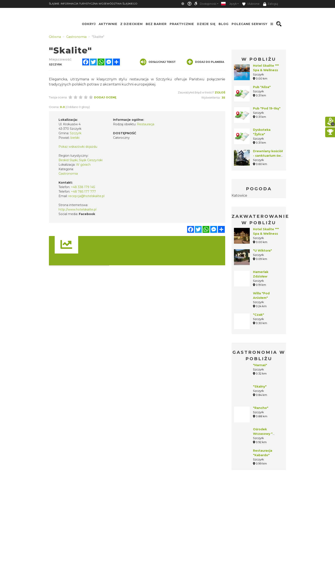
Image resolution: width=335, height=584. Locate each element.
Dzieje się (206, 24)
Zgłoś (220, 92)
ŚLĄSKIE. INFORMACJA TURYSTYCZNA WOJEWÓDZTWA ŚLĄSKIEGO (93, 3)
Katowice (239, 195)
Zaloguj (270, 4)
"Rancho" (260, 408)
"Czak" (258, 315)
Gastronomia (68, 173)
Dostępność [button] (208, 3)
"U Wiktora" (262, 250)
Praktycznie (182, 24)
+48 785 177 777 (83, 191)
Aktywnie (108, 24)
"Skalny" (260, 386)
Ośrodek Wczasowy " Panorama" (263, 433)
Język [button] (233, 3)
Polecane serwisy (249, 24)
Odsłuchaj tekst (158, 62)
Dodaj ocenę (105, 97)
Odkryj (89, 24)
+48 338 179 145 (83, 187)
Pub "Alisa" (262, 87)
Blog (224, 24)
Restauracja (145, 124)
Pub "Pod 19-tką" (267, 108)
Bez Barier (156, 24)
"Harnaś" (260, 365)
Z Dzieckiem (131, 24)
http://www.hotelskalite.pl (77, 209)
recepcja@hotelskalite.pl (86, 196)
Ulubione (251, 4)
